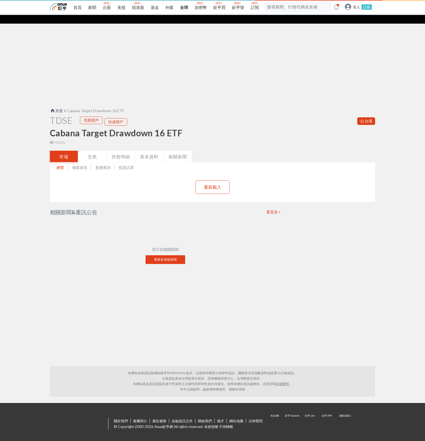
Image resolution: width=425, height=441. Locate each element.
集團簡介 (140, 412)
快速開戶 (115, 113)
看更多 (272, 203)
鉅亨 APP (327, 415)
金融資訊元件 (182, 412)
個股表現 (79, 158)
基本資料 (149, 147)
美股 (56, 102)
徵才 (220, 412)
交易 (92, 147)
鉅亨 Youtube (293, 415)
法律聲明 (256, 412)
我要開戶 (91, 111)
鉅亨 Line (310, 415)
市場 (64, 147)
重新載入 (212, 178)
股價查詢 (103, 158)
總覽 (60, 158)
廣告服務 (159, 412)
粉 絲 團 (275, 415)
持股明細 (121, 147)
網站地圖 (236, 412)
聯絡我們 (205, 412)
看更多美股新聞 (165, 251)
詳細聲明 (282, 375)
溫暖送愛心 (345, 415)
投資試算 (126, 158)
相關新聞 (178, 147)
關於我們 (121, 412)
